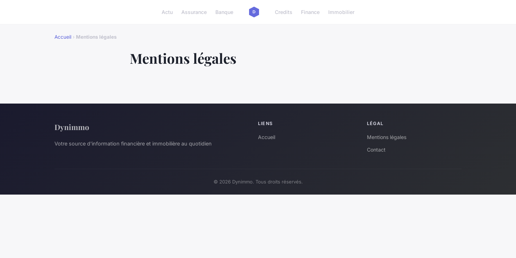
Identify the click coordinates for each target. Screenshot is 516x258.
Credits (283, 12)
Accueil (62, 37)
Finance (310, 12)
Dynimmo (71, 127)
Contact (376, 150)
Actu (167, 12)
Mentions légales (386, 137)
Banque (224, 12)
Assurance (194, 12)
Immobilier (341, 12)
